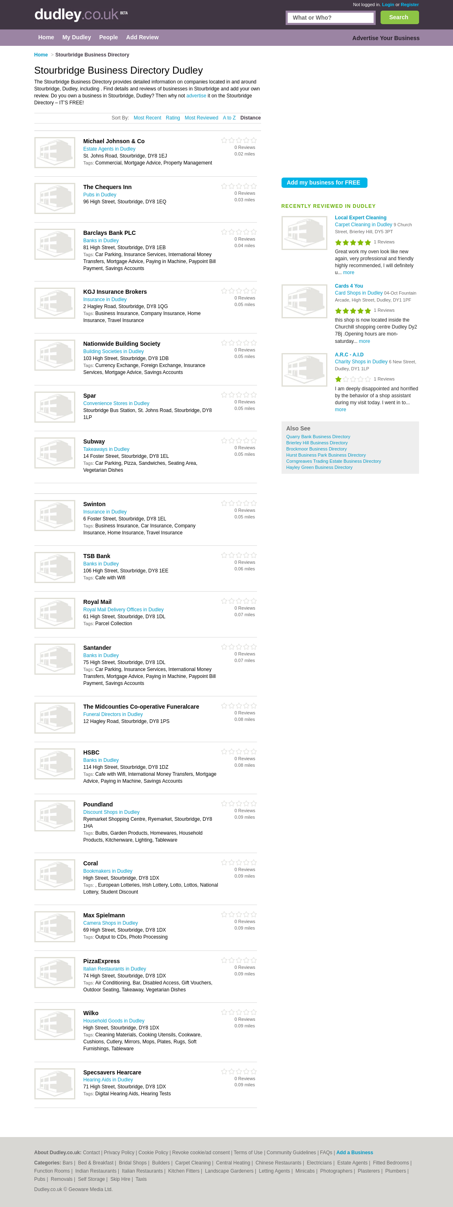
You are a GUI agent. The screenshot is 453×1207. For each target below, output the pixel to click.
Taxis (140, 1179)
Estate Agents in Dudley (109, 149)
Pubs (40, 1179)
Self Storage (92, 1179)
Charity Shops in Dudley (362, 362)
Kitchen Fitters (184, 1171)
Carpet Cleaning (193, 1163)
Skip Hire (121, 1179)
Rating (173, 118)
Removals (62, 1179)
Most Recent (147, 118)
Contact (91, 1152)
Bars (68, 1163)
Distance (250, 118)
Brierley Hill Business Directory (317, 442)
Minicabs (305, 1171)
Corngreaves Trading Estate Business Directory (333, 461)
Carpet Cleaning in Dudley (364, 224)
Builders (161, 1163)
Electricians (320, 1163)
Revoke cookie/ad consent (201, 1152)
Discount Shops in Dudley (111, 812)
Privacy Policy (119, 1152)
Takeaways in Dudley (106, 449)
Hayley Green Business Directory (319, 467)
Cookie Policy (153, 1152)
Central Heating (234, 1163)
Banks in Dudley (101, 240)
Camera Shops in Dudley (110, 923)
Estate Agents (353, 1163)
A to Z (229, 118)
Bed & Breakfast (96, 1163)
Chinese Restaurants (279, 1163)
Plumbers (396, 1171)
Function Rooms (53, 1171)
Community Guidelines (291, 1152)
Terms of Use (248, 1152)
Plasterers (369, 1171)
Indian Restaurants (96, 1171)
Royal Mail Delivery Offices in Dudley (123, 610)
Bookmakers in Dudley (108, 871)
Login (388, 4)
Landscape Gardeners (230, 1171)
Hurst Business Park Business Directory (326, 455)
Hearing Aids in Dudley (108, 1080)
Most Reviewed (201, 118)
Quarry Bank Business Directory (318, 436)
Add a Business (354, 1152)
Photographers (337, 1171)
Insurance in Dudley (105, 299)
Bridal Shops (133, 1163)
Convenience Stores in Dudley (116, 403)
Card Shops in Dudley (359, 293)
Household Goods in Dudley (113, 1021)
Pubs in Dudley (100, 195)
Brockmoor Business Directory (316, 448)
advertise (197, 96)
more (348, 272)
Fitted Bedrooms (391, 1163)
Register (410, 4)
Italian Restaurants (143, 1171)
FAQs (326, 1152)
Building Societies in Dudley (113, 351)
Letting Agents (275, 1171)
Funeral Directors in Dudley (113, 714)
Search (398, 17)
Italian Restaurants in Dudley (114, 969)
